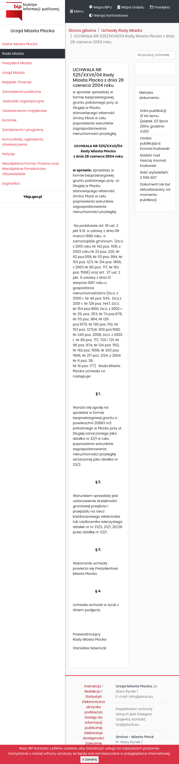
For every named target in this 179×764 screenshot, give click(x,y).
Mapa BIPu (100, 7)
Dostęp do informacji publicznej (94, 722)
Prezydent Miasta (17, 63)
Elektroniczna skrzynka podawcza (93, 707)
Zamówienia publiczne (21, 91)
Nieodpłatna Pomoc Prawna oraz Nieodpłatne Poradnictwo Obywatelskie (30, 168)
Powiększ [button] (160, 7)
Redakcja (93, 691)
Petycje (8, 154)
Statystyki (93, 696)
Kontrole (9, 120)
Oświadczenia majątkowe (24, 110)
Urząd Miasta (13, 72)
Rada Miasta (13, 53)
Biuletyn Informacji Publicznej (32, 11)
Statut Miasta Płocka (19, 44)
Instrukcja (92, 686)
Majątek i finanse (16, 82)
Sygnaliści (11, 183)
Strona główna (82, 30)
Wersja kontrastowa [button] (108, 15)
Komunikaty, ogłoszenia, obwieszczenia (23, 142)
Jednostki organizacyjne (23, 101)
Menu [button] (76, 11)
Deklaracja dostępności (93, 735)
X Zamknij (89, 759)
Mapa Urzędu (130, 7)
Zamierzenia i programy (23, 129)
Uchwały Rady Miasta (121, 30)
